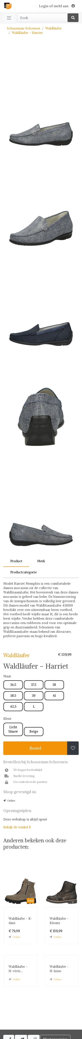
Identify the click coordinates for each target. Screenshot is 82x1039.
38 (54, 685)
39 (33, 696)
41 (54, 696)
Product (16, 561)
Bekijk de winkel (17, 827)
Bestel (35, 748)
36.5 (13, 685)
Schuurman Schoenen (23, 28)
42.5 (13, 706)
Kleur (7, 718)
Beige (33, 731)
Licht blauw (13, 729)
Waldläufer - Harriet (27, 33)
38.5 (13, 696)
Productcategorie (23, 572)
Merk (41, 561)
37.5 (33, 685)
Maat (7, 676)
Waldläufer (53, 28)
